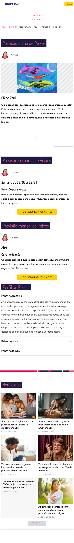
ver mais (37, 523)
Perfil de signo (55, 26)
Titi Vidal (14, 55)
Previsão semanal (23, 26)
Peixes (37, 19)
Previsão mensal (40, 26)
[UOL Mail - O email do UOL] (58, 4)
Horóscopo (37, 15)
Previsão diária (7, 26)
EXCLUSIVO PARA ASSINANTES (37, 212)
